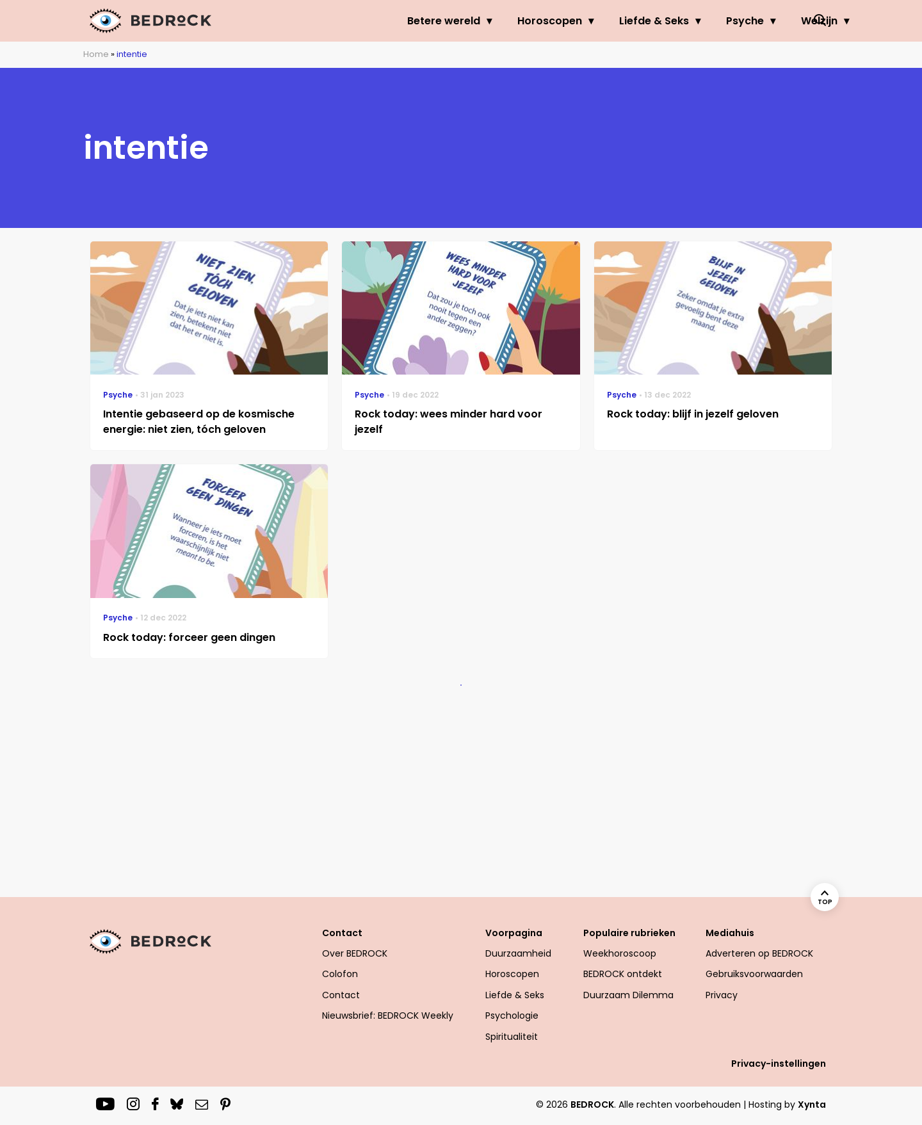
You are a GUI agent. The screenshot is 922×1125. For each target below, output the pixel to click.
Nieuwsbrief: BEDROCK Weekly (387, 1015)
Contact (342, 933)
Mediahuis (730, 933)
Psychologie (511, 1015)
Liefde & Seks (592, 20)
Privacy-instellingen (778, 1063)
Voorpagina (513, 933)
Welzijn (758, 20)
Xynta (812, 1104)
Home (96, 54)
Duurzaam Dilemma (628, 995)
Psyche (683, 20)
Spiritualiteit (511, 1036)
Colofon (340, 973)
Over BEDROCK (354, 953)
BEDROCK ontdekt (622, 973)
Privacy (722, 995)
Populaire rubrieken (629, 933)
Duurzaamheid (518, 953)
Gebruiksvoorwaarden (754, 973)
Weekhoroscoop (619, 953)
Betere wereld (382, 20)
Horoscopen (488, 20)
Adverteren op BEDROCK (759, 953)
